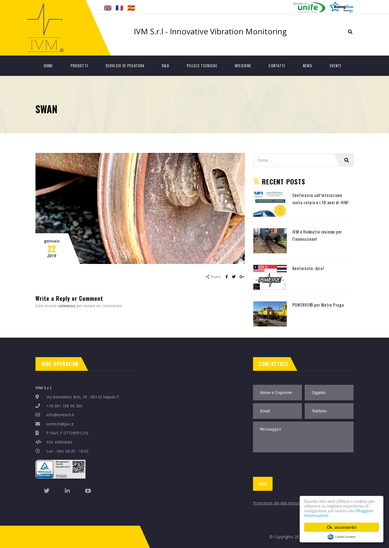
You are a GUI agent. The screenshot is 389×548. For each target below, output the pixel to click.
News (307, 65)
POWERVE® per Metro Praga (318, 305)
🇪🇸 (131, 7)
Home (48, 65)
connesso (66, 305)
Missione (243, 65)
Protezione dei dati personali (279, 503)
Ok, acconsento (341, 527)
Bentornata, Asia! (308, 268)
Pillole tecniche (202, 65)
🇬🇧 (107, 7)
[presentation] (294, 465)
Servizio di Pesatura (125, 65)
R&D (165, 65)
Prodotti (79, 65)
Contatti (277, 65)
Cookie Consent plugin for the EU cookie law (341, 537)
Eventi (336, 65)
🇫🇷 (119, 7)
